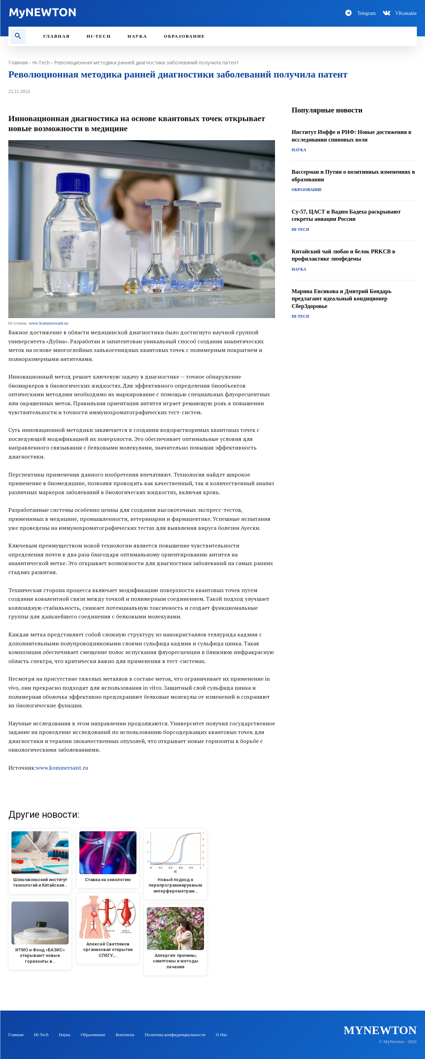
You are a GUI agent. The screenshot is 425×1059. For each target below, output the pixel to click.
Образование (306, 190)
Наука (299, 151)
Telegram (366, 13)
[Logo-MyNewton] (106, 13)
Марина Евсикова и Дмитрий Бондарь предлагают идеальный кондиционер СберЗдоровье (346, 298)
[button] (18, 36)
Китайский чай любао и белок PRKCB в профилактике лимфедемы (348, 255)
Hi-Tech (41, 62)
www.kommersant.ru (48, 323)
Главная (18, 62)
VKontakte (406, 13)
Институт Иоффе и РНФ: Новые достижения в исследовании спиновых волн (353, 136)
